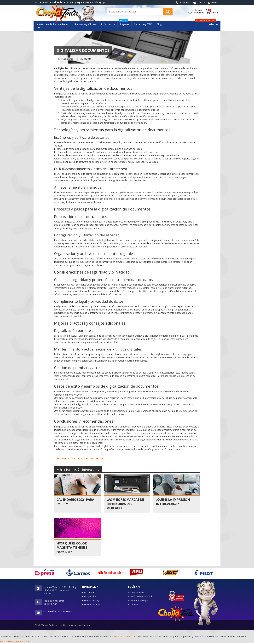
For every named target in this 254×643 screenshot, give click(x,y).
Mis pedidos (90, 596)
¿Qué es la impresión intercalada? (173, 501)
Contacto (199, 2)
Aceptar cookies (22, 641)
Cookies (135, 604)
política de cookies (121, 636)
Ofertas (213, 24)
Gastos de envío (92, 604)
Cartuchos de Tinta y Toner (53, 26)
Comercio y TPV (143, 24)
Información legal (139, 600)
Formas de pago (92, 600)
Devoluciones (137, 592)
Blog (159, 24)
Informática (108, 24)
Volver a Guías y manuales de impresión (80, 458)
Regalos (124, 23)
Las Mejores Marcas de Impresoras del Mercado (125, 503)
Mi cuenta (215, 2)
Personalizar (6, 641)
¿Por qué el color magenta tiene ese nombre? (72, 547)
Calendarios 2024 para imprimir (75, 501)
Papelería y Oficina (85, 24)
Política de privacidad (141, 596)
